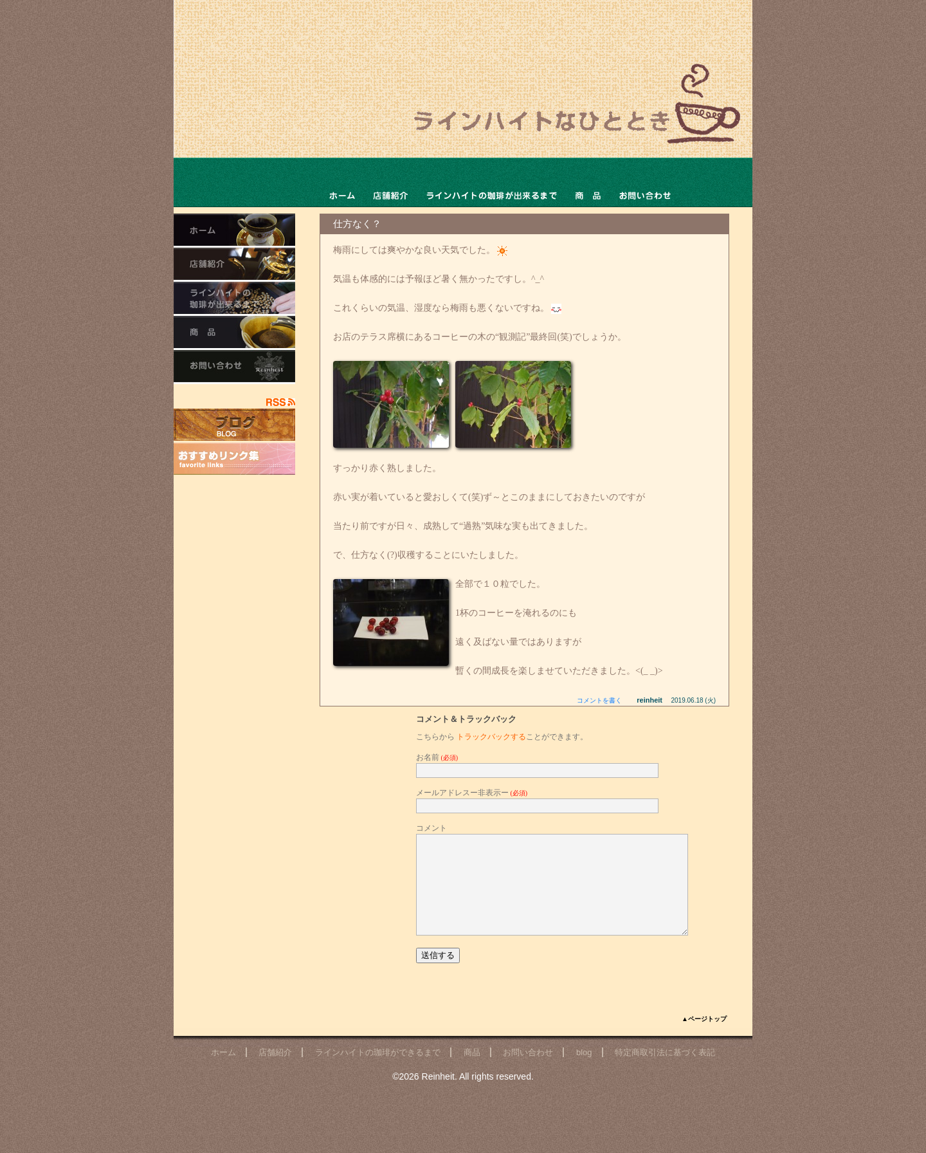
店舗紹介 (275, 1071)
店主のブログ (234, 425)
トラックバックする (491, 736)
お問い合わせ (645, 182)
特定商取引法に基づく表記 (665, 1071)
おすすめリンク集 (234, 459)
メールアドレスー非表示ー (471, 792)
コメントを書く (599, 700)
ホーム (342, 182)
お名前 (437, 757)
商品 (588, 182)
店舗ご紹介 (390, 182)
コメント (431, 828)
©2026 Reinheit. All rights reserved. (463, 1096)
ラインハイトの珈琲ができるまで (491, 182)
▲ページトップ (704, 1038)
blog (584, 1071)
